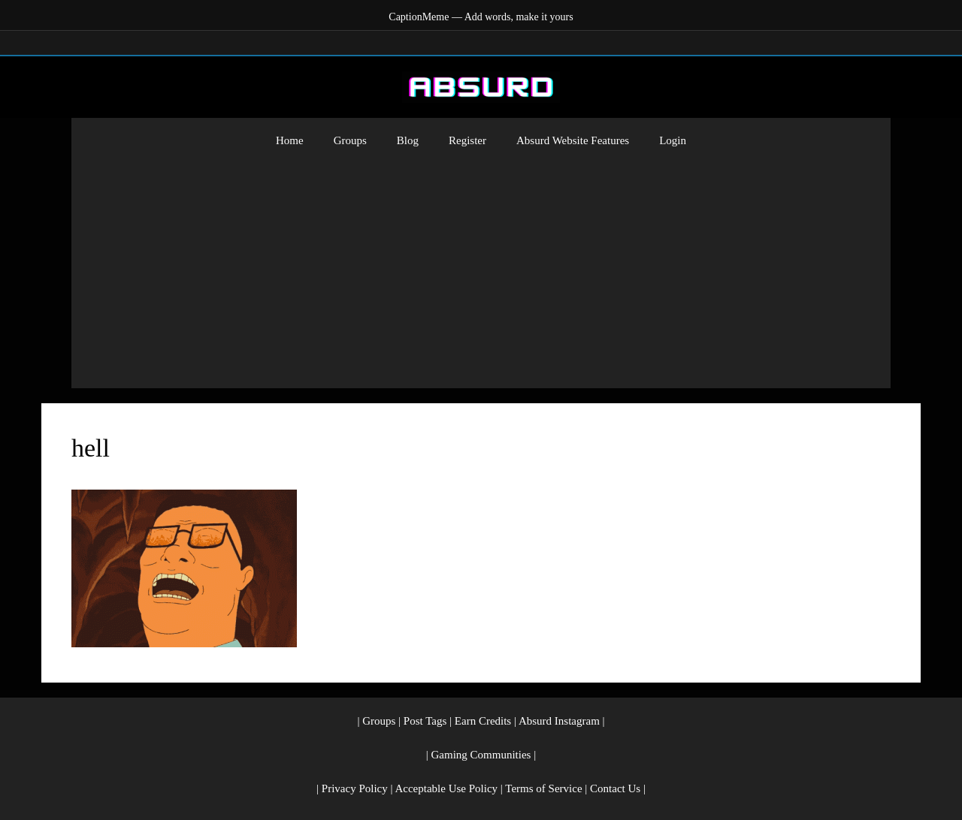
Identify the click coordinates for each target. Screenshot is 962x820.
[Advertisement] (481, 275)
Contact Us (615, 788)
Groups (350, 140)
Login (672, 140)
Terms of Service (543, 788)
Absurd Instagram (559, 721)
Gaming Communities (481, 755)
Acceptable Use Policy (446, 788)
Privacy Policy (355, 788)
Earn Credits (483, 721)
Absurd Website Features (572, 140)
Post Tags (425, 721)
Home (290, 140)
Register (467, 140)
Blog (408, 140)
